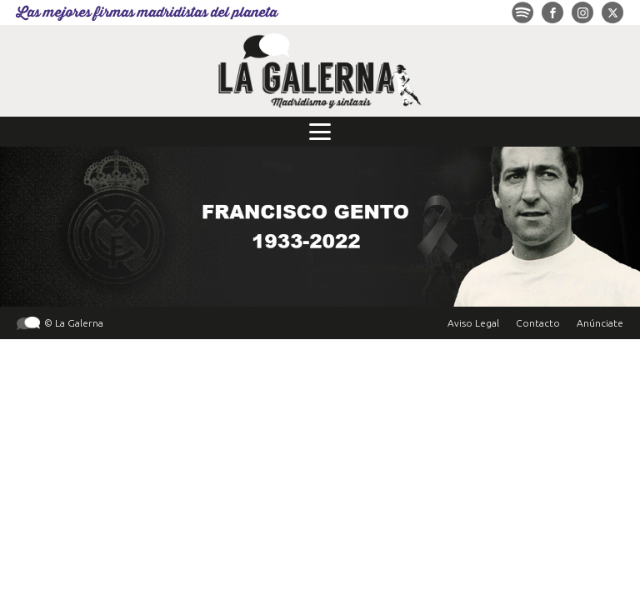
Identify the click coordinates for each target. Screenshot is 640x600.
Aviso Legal (473, 323)
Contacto (538, 323)
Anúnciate (600, 323)
